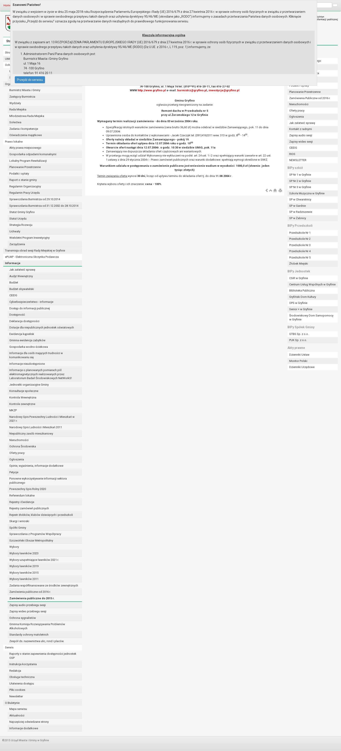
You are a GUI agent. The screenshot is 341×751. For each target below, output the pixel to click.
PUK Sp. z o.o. (298, 340)
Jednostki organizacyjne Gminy (29, 384)
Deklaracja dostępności (24, 321)
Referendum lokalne (22, 495)
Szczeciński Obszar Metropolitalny (31, 540)
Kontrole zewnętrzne (22, 404)
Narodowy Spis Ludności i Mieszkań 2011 (35, 427)
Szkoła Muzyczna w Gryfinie (306, 193)
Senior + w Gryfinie (300, 309)
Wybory (14, 546)
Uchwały (14, 231)
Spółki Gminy (17, 527)
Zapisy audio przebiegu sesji (27, 605)
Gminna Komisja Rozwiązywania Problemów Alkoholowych (37, 626)
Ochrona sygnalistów (22, 617)
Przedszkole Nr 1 (300, 232)
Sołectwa (15, 122)
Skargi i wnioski (19, 521)
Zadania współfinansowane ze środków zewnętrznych (43, 585)
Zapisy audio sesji (300, 135)
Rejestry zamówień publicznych (29, 508)
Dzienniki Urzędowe (301, 367)
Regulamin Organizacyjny (25, 186)
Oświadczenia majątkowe (25, 135)
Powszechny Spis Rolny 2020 (27, 489)
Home (7, 5)
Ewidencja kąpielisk (21, 334)
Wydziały (15, 103)
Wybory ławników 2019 (23, 566)
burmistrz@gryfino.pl (192, 90)
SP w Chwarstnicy (300, 199)
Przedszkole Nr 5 (300, 257)
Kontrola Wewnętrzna (22, 397)
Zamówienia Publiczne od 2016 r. (309, 98)
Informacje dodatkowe (23, 728)
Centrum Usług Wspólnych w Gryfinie (312, 284)
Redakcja (15, 670)
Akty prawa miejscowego (25, 147)
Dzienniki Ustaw (299, 354)
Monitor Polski (298, 361)
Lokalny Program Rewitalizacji (28, 160)
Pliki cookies (17, 689)
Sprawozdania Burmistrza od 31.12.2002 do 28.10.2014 (43, 205)
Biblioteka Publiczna (302, 290)
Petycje (13, 472)
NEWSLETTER (297, 160)
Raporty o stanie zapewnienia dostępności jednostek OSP (42, 655)
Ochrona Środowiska (22, 446)
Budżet (13, 282)
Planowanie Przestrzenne (25, 167)
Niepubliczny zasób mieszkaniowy (31, 433)
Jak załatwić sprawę (22, 269)
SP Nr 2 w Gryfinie (300, 181)
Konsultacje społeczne (23, 391)
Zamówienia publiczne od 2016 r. (30, 591)
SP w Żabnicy (297, 218)
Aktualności (16, 715)
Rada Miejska (17, 109)
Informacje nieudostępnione (27, 363)
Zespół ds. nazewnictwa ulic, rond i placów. (36, 641)
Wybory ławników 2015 (23, 572)
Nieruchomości (18, 440)
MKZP (13, 410)
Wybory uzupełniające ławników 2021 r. (34, 559)
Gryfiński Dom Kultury (302, 296)
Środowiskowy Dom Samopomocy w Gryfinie (311, 317)
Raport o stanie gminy (23, 180)
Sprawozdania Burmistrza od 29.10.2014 (34, 199)
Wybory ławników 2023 (23, 553)
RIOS (292, 154)
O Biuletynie (12, 702)
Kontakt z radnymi (300, 129)
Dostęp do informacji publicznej (29, 308)
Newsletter (16, 696)
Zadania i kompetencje (23, 128)
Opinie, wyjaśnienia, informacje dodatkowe (36, 465)
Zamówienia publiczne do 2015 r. (32, 598)
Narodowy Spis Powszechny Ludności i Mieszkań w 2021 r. (42, 419)
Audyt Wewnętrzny (21, 276)
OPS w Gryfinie (298, 303)
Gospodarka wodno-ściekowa (28, 346)
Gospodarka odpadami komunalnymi (32, 154)
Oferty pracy (17, 453)
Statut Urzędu (18, 218)
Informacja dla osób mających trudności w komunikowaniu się (36, 355)
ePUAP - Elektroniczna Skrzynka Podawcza (32, 256)
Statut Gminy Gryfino (22, 212)
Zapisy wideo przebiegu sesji (27, 611)
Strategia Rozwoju (20, 224)
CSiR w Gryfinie (298, 278)
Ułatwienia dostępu (21, 683)
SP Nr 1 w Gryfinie (300, 174)
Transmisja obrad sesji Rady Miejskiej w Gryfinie (35, 250)
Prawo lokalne (14, 141)
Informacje (12, 263)
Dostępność (17, 314)
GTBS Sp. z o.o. (299, 334)
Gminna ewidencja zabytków (27, 340)
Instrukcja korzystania (23, 664)
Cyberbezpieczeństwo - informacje (31, 301)
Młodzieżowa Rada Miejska (26, 116)
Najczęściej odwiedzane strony (29, 721)
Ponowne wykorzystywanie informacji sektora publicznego (38, 480)
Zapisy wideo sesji (301, 141)
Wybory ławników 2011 (23, 579)
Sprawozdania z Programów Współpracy (35, 534)
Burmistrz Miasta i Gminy (24, 90)
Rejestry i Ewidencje (21, 502)
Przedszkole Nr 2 (300, 238)
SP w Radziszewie (300, 211)
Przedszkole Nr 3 (300, 245)
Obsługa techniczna (22, 677)
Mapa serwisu (18, 709)
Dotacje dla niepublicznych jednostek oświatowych (41, 327)
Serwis (9, 647)
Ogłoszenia (16, 459)
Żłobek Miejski (298, 263)
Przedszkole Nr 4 (300, 251)
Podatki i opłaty (19, 173)
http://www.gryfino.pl (152, 90)
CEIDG (13, 295)
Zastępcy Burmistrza (22, 96)
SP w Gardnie (297, 205)
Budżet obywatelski (21, 289)
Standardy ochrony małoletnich (28, 634)
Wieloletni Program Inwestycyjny (29, 237)
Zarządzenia (17, 244)
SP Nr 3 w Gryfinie (300, 187)
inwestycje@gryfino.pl (224, 90)
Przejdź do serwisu (30, 80)
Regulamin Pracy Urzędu (24, 192)
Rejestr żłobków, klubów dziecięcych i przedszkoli (41, 514)
